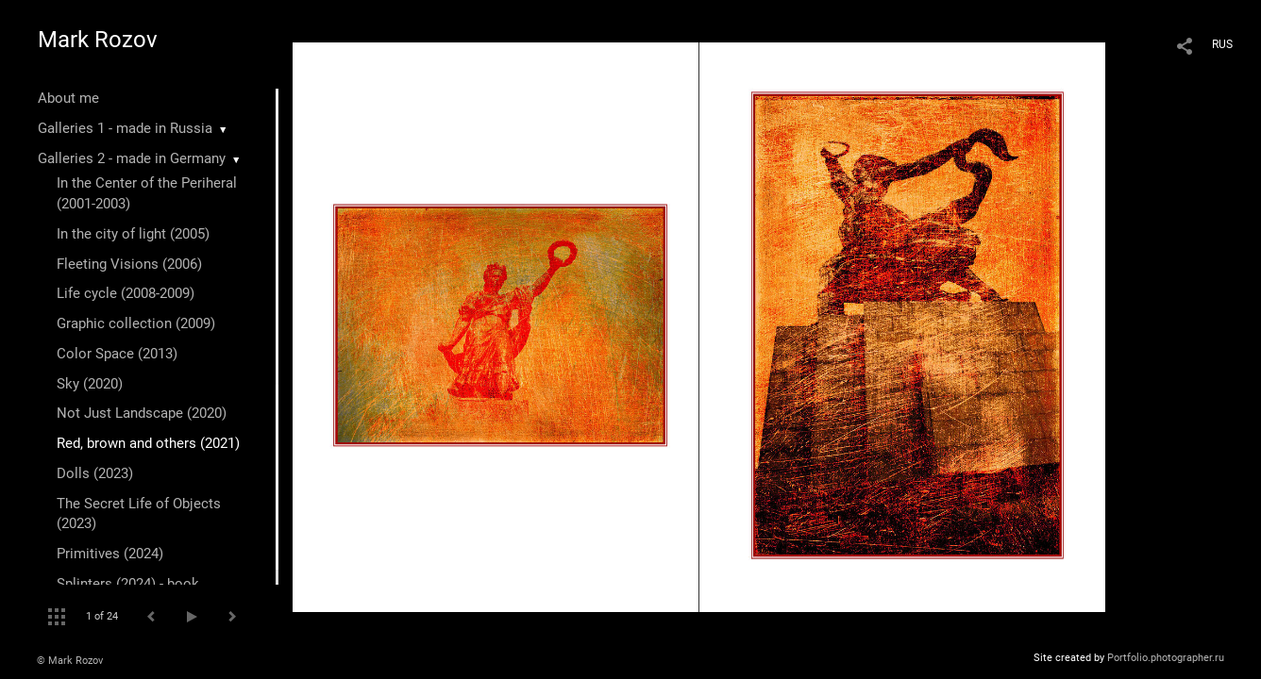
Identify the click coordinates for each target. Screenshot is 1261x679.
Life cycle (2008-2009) (125, 293)
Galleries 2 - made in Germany (132, 158)
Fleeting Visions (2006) (129, 264)
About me (68, 98)
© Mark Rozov (70, 660)
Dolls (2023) (95, 473)
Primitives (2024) (110, 553)
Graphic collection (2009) (136, 323)
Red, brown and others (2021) (148, 443)
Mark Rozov (98, 39)
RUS (1222, 44)
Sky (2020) (90, 383)
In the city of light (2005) (133, 233)
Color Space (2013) (117, 353)
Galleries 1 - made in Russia (125, 128)
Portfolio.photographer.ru (1165, 658)
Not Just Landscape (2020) (142, 413)
